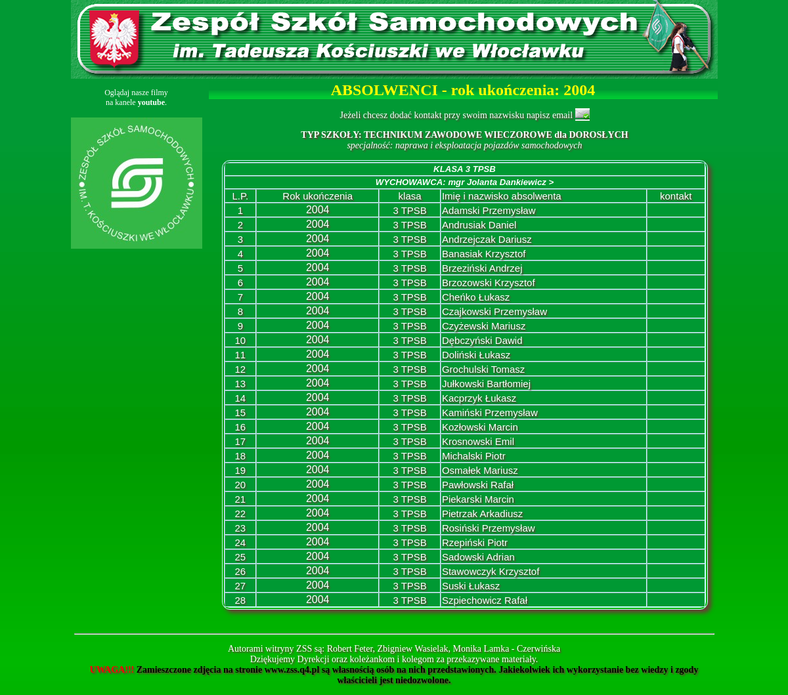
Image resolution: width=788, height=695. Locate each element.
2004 (318, 209)
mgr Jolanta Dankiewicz (501, 182)
